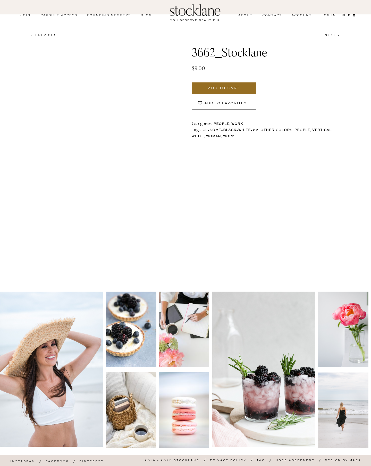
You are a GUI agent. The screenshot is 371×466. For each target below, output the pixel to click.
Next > (332, 35)
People (221, 124)
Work (237, 124)
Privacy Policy (228, 460)
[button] (224, 103)
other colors (276, 130)
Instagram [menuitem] (22, 461)
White (198, 136)
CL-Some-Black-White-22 (230, 130)
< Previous (44, 35)
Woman (213, 136)
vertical (322, 130)
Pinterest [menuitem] (91, 461)
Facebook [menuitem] (57, 461)
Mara (355, 460)
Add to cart (224, 88)
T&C (261, 460)
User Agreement (295, 460)
